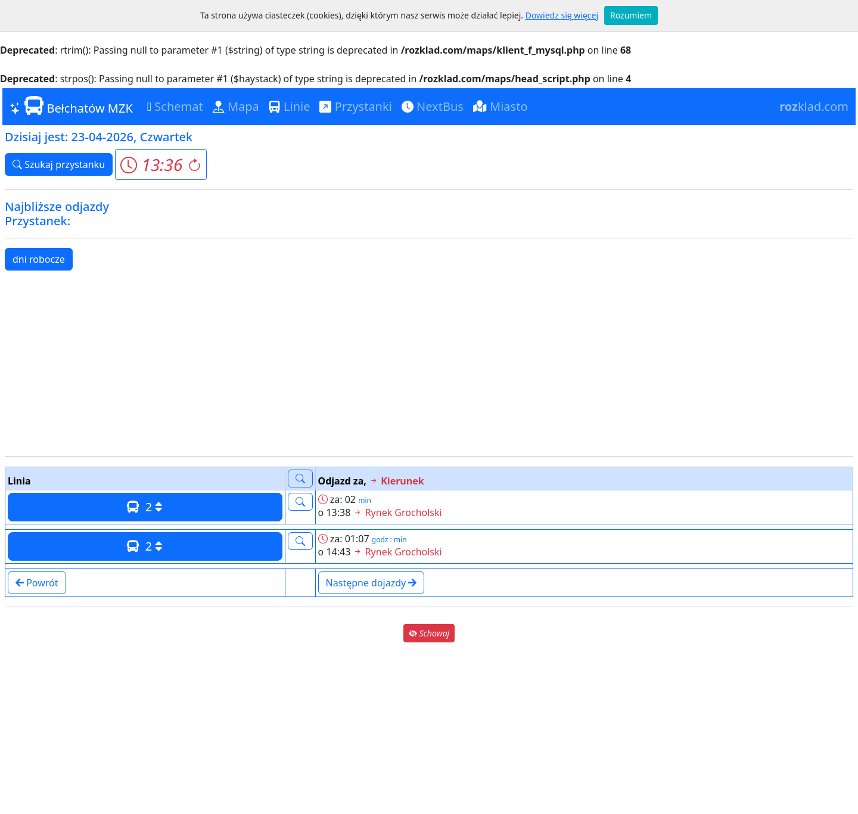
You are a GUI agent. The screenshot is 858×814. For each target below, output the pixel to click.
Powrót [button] (36, 582)
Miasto (500, 106)
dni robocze (39, 259)
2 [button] (145, 507)
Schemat (175, 106)
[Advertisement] (429, 363)
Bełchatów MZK (71, 106)
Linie (289, 106)
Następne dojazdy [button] (371, 582)
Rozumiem (631, 15)
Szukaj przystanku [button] (59, 164)
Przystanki (355, 106)
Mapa (236, 106)
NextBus (433, 106)
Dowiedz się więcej (562, 15)
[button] (160, 164)
